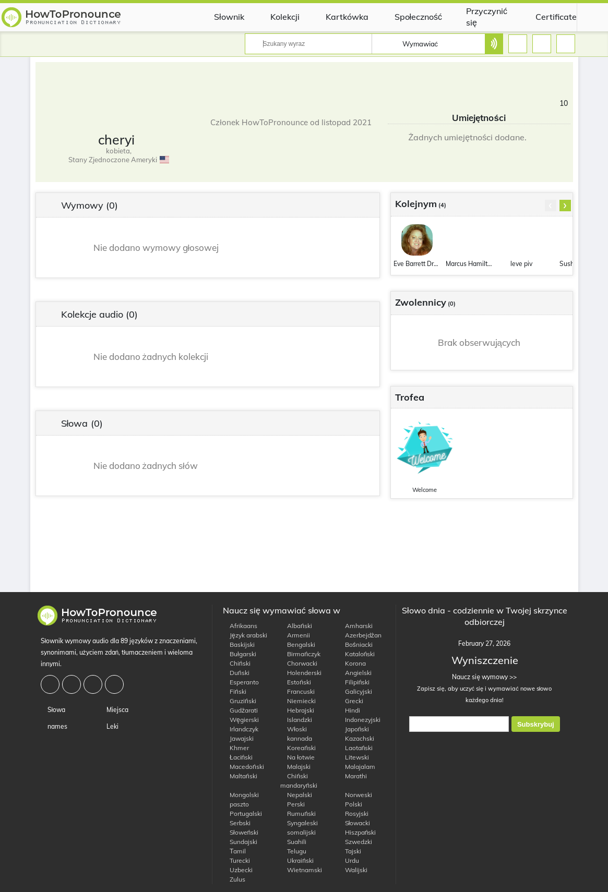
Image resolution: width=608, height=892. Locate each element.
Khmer (236, 748)
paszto (236, 804)
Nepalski (296, 795)
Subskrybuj (535, 724)
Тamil (234, 851)
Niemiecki (298, 701)
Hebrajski (297, 710)
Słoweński (240, 832)
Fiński (234, 691)
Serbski (237, 823)
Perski (292, 804)
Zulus (234, 879)
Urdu (348, 860)
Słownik (221, 16)
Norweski (355, 795)
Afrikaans (240, 626)
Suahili (293, 842)
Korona (352, 663)
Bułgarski (239, 654)
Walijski (352, 870)
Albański (296, 626)
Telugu (293, 851)
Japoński (353, 729)
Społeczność (411, 16)
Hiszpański (357, 832)
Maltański (240, 776)
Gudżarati (240, 710)
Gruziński (239, 701)
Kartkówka (339, 16)
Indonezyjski (359, 720)
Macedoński (243, 766)
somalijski (298, 832)
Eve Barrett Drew (417, 264)
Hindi (349, 710)
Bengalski (297, 644)
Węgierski (241, 720)
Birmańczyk (300, 654)
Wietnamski (301, 870)
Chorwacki (298, 663)
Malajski (295, 766)
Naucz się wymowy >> (484, 677)
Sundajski (240, 842)
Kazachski (356, 738)
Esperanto (241, 682)
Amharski (355, 626)
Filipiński (354, 682)
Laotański (355, 748)
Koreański (298, 748)
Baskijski (239, 644)
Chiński (237, 663)
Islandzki (296, 720)
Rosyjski (353, 813)
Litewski (353, 757)
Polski (350, 804)
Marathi (352, 776)
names (54, 726)
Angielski (355, 673)
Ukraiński (297, 860)
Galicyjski (355, 691)
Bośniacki (355, 644)
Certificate (548, 16)
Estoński (295, 682)
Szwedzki (355, 842)
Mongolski (241, 795)
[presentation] (550, 205)
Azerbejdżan (360, 635)
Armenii (295, 635)
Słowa (53, 710)
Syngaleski (299, 823)
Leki (109, 726)
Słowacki (354, 823)
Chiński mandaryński (298, 780)
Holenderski (300, 673)
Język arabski (245, 635)
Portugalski (242, 813)
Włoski (293, 729)
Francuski (297, 691)
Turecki (236, 860)
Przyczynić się (479, 17)
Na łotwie (297, 757)
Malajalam (356, 766)
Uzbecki (238, 870)
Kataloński (356, 654)
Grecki (350, 701)
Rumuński (298, 813)
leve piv (521, 264)
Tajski (349, 851)
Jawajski (238, 738)
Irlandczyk (240, 729)
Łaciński (238, 757)
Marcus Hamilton (469, 264)
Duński (236, 673)
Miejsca (114, 710)
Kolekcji (277, 16)
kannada (296, 738)
